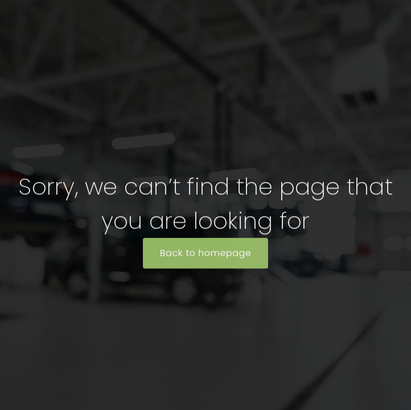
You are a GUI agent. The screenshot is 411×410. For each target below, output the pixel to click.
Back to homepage (205, 253)
